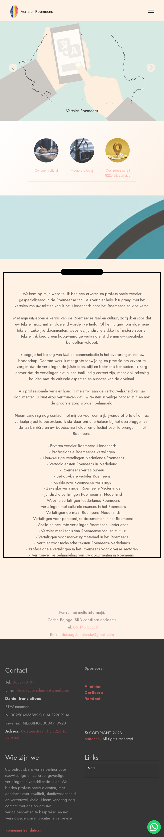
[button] (13, 68)
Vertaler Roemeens (37, 11)
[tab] (122, 771)
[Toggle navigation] (151, 10)
